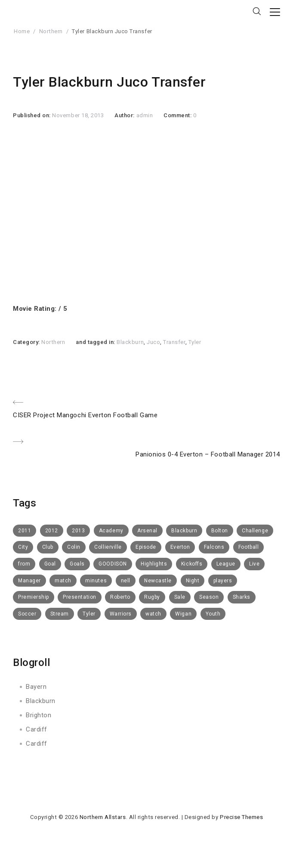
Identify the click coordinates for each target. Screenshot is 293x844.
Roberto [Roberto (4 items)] (120, 597)
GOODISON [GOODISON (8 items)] (112, 564)
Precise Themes (241, 817)
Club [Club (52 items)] (47, 547)
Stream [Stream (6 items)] (59, 614)
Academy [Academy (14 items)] (111, 531)
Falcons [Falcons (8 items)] (214, 547)
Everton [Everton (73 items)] (180, 547)
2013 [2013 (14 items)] (78, 531)
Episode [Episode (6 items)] (146, 547)
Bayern (36, 687)
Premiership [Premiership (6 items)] (33, 597)
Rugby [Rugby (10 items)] (152, 597)
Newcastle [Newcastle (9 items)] (158, 581)
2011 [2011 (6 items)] (24, 531)
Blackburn (130, 342)
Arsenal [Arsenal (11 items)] (147, 531)
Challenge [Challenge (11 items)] (255, 531)
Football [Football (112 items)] (248, 547)
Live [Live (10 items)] (254, 564)
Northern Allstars (103, 817)
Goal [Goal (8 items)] (50, 564)
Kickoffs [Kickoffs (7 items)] (191, 564)
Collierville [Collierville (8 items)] (107, 547)
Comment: (178, 115)
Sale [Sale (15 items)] (179, 597)
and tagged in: (96, 342)
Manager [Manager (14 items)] (29, 581)
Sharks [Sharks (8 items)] (241, 597)
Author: (125, 115)
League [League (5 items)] (225, 564)
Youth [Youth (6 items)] (213, 614)
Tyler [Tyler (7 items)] (89, 614)
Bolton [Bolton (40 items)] (219, 531)
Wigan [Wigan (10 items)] (183, 614)
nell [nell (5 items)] (125, 581)
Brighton (38, 715)
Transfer (174, 342)
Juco (153, 342)
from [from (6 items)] (24, 564)
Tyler (194, 342)
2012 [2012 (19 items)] (51, 531)
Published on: (32, 115)
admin (144, 115)
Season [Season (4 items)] (209, 597)
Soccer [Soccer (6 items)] (27, 614)
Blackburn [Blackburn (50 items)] (184, 531)
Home (22, 31)
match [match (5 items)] (63, 581)
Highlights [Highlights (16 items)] (154, 564)
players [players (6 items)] (222, 581)
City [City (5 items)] (23, 547)
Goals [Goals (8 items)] (77, 564)
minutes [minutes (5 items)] (96, 581)
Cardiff (36, 729)
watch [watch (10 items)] (153, 614)
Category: (27, 342)
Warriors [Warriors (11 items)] (121, 614)
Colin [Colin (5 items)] (73, 547)
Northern (51, 31)
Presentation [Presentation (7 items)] (79, 597)
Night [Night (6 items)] (193, 581)
